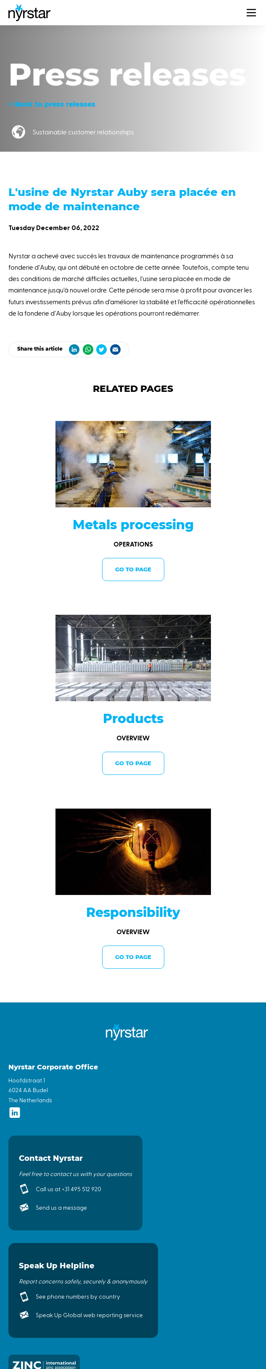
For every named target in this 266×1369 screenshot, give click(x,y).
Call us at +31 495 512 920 (68, 1188)
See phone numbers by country (78, 1296)
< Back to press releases (51, 104)
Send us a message (61, 1207)
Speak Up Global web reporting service (89, 1314)
